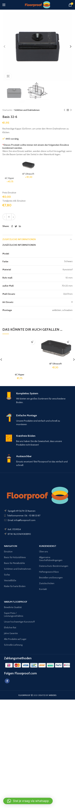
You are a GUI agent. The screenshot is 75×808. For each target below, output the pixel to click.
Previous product (64, 110)
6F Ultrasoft (55, 363)
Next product (71, 110)
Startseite (7, 110)
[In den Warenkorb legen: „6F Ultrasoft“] (68, 342)
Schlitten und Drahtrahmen (27, 110)
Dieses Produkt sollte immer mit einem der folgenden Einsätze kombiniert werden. (35, 146)
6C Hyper (19, 374)
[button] (28, 801)
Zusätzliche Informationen (19, 239)
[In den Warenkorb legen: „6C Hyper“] (32, 342)
